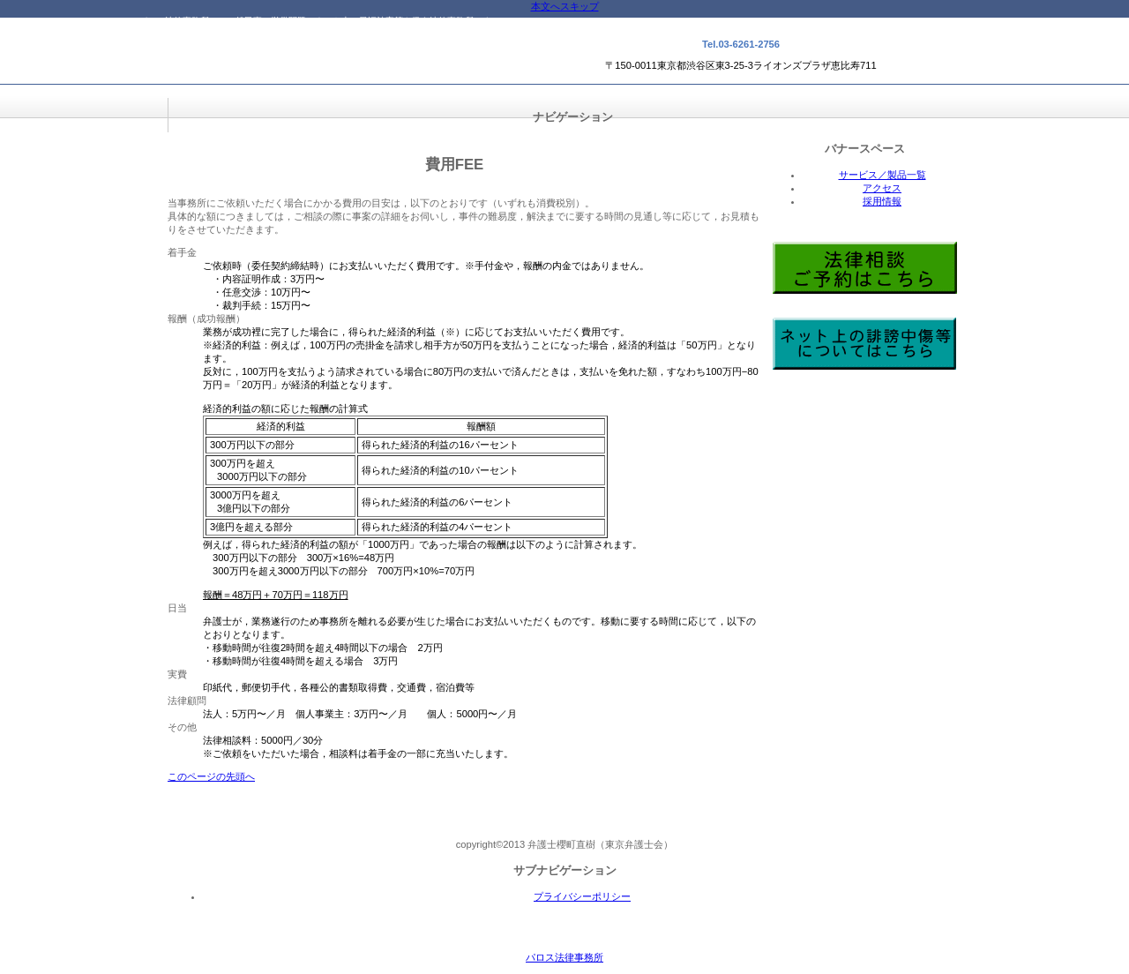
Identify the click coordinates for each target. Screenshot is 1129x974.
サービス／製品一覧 (882, 174)
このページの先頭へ (211, 776)
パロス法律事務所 (314, 62)
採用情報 (882, 201)
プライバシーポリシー (582, 896)
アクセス (882, 188)
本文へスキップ (565, 6)
